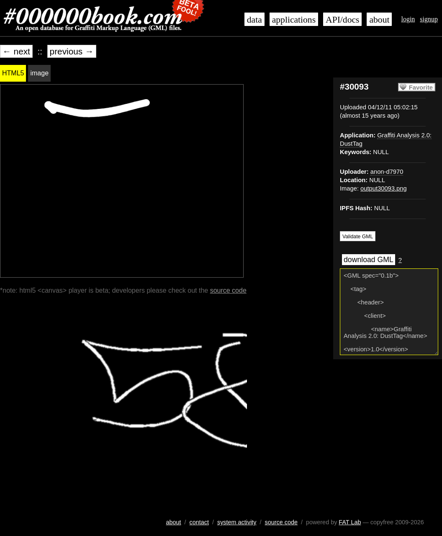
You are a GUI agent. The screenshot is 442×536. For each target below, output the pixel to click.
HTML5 (13, 73)
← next (16, 51)
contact (199, 522)
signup (429, 19)
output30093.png (383, 188)
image (39, 73)
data (254, 20)
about (379, 20)
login (408, 19)
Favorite (421, 87)
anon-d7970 (386, 171)
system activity (237, 522)
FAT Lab (350, 522)
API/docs (342, 20)
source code (228, 290)
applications (294, 20)
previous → (72, 51)
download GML (368, 259)
